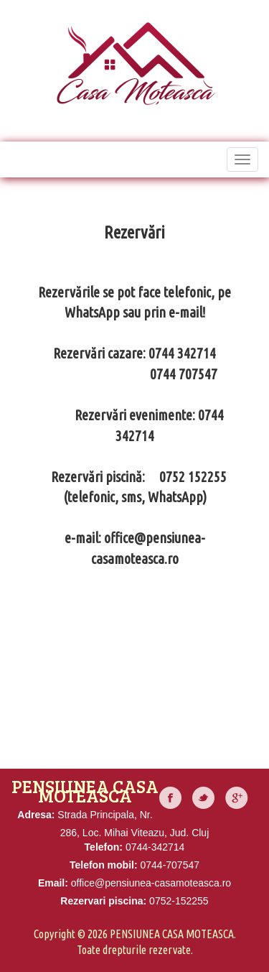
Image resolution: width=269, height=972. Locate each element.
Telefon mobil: (104, 865)
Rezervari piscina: (103, 901)
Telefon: (104, 847)
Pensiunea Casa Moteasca (172, 933)
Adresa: (36, 814)
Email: (53, 883)
